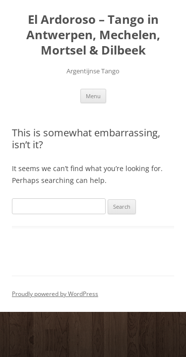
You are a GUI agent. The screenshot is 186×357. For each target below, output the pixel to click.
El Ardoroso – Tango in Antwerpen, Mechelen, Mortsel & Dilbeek (93, 35)
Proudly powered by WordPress (55, 294)
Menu (93, 96)
